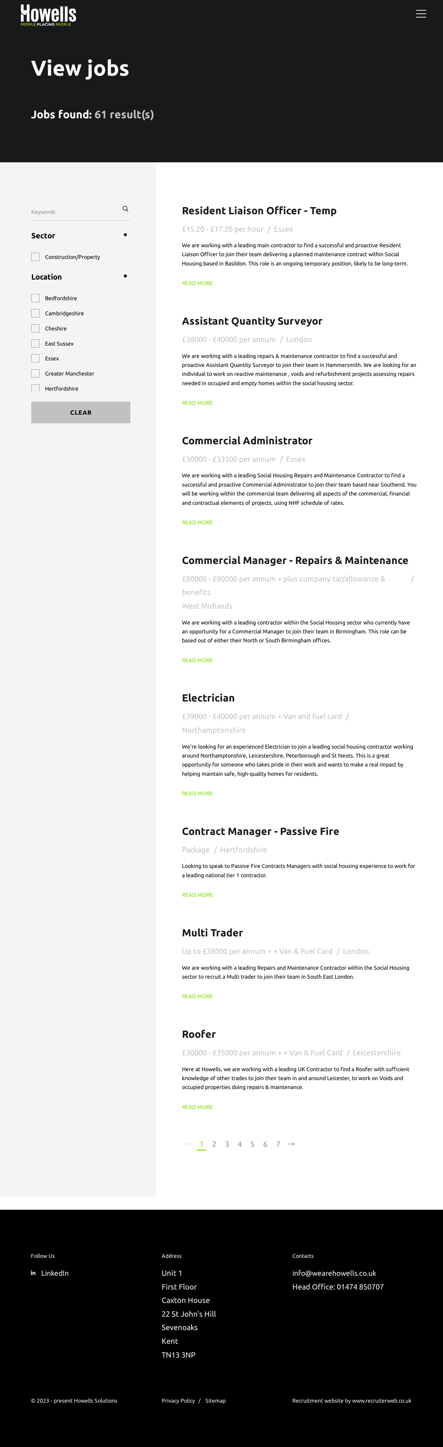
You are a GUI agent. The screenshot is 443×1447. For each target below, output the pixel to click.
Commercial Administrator (251, 440)
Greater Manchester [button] (69, 373)
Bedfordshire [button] (61, 298)
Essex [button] (52, 358)
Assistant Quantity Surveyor (257, 320)
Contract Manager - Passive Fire (266, 843)
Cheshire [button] (56, 328)
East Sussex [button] (59, 343)
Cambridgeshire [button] (64, 313)
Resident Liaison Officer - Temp (264, 210)
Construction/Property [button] (72, 257)
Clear (81, 412)
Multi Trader (215, 944)
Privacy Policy (178, 1400)
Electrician (210, 710)
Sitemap (215, 1400)
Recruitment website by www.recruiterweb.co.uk (351, 1400)
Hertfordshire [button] (61, 388)
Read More (197, 283)
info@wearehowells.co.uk (336, 1273)
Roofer (200, 1046)
